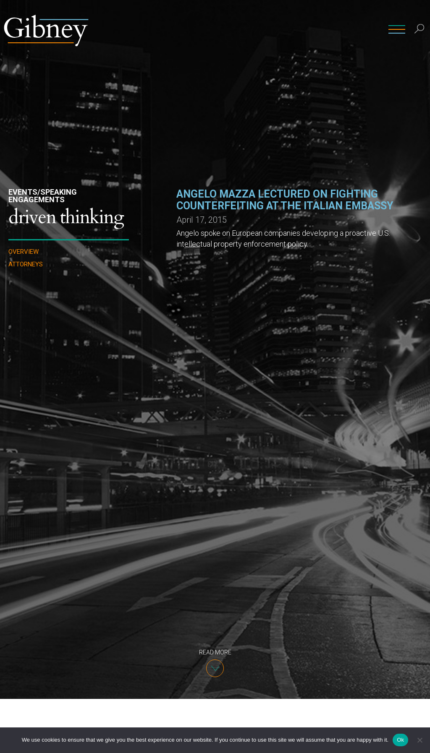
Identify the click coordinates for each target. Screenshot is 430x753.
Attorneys (25, 264)
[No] (419, 740)
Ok (400, 740)
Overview (23, 252)
